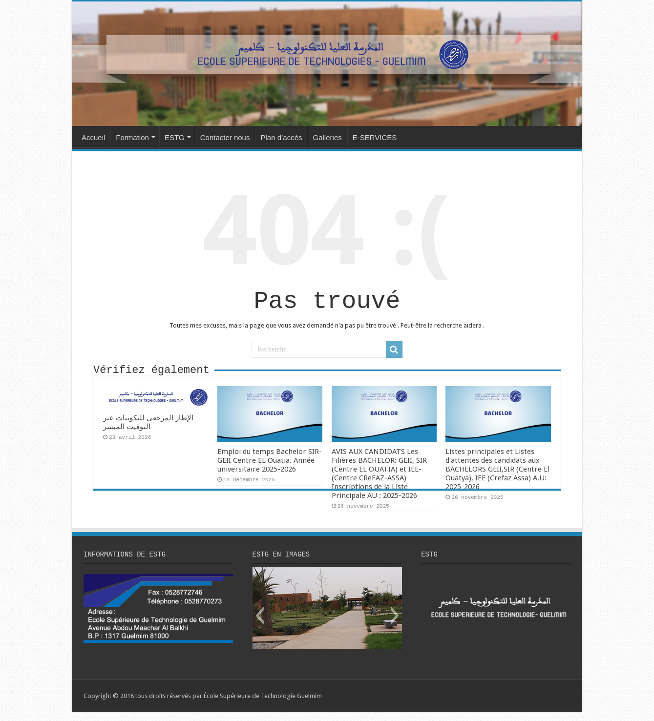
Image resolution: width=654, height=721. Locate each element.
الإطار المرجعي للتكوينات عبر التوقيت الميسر (148, 430)
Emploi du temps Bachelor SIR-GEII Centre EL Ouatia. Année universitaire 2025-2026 (269, 468)
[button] (259, 625)
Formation (132, 137)
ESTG (175, 137)
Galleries (327, 137)
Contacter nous (225, 137)
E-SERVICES (375, 137)
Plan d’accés (281, 137)
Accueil (93, 137)
